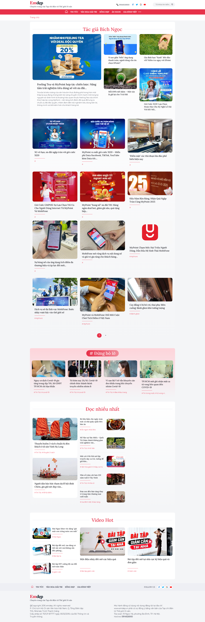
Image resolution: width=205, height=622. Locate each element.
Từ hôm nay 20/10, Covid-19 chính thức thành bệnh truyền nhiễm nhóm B (83, 383)
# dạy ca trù (98, 467)
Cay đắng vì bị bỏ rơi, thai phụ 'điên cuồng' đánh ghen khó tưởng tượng (147, 306)
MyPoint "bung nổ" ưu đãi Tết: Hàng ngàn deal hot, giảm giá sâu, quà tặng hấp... (100, 208)
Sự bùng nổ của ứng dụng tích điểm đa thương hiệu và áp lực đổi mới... (54, 264)
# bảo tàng (96, 502)
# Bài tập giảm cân (87, 571)
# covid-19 (45, 392)
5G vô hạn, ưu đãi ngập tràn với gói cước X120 (55, 154)
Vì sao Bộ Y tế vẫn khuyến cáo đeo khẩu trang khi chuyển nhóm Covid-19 (120, 383)
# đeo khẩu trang (120, 392)
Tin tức (74, 12)
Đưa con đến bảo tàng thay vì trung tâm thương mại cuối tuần (91, 494)
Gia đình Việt (130, 12)
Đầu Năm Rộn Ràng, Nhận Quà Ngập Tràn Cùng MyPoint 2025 (148, 200)
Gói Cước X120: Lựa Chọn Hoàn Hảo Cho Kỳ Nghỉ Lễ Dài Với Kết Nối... (157, 107)
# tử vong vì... (160, 393)
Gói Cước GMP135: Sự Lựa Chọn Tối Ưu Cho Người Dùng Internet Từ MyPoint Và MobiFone (54, 208)
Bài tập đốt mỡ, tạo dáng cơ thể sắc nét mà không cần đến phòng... (64, 548)
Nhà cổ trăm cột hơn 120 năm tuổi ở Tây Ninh (90, 476)
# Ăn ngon (84, 430)
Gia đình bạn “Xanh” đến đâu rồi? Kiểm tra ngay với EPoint (157, 58)
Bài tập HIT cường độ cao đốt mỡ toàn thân (64, 565)
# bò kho (92, 430)
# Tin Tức (37, 392)
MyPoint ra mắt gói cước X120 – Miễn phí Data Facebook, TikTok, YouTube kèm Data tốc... (101, 155)
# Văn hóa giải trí (86, 467)
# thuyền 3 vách (48, 452)
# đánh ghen (134, 314)
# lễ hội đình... (47, 493)
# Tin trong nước (148, 393)
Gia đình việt (84, 587)
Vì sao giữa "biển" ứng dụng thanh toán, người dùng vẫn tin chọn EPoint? (122, 60)
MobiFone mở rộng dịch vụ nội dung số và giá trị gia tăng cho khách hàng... (102, 255)
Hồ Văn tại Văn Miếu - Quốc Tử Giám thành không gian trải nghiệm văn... (92, 440)
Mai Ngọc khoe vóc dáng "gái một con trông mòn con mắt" (64, 530)
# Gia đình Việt (85, 502)
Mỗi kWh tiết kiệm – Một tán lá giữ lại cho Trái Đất (121, 93)
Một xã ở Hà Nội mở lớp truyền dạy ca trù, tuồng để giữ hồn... (92, 459)
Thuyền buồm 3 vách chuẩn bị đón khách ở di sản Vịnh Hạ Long (52, 445)
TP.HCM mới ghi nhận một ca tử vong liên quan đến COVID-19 (156, 384)
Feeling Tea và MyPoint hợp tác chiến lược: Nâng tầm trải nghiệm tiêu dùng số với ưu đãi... (66, 86)
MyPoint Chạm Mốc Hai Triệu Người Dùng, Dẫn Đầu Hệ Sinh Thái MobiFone (149, 249)
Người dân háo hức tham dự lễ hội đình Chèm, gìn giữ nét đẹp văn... (54, 485)
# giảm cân (56, 572)
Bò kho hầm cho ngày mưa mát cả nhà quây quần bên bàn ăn (91, 421)
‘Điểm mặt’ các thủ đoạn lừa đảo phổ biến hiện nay (148, 158)
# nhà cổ (91, 483)
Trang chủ (34, 17)
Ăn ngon (116, 12)
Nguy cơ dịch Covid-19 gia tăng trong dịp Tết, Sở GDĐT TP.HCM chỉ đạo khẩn (48, 383)
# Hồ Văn (91, 448)
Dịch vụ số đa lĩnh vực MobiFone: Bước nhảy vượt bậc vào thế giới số (54, 311)
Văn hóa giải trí (89, 12)
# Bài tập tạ (56, 556)
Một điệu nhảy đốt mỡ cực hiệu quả (98, 559)
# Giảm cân (132, 571)
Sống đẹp (104, 12)
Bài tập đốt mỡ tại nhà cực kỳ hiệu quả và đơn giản (148, 561)
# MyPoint (134, 257)
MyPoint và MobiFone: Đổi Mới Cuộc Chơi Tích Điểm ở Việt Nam (101, 316)
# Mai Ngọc (56, 537)
